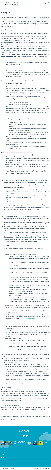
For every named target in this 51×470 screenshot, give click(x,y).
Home (3, 9)
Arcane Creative (44, 468)
